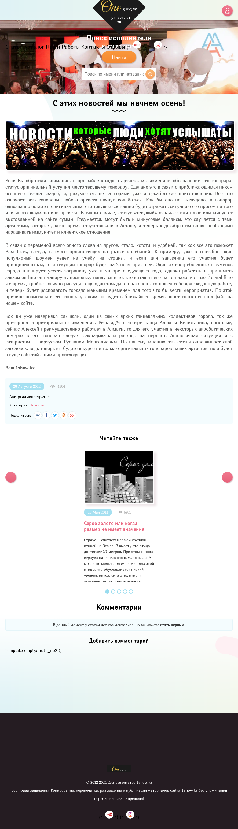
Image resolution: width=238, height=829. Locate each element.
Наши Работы (63, 47)
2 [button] (113, 591)
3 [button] (119, 591)
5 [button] (131, 591)
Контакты (93, 47)
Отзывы (115, 47)
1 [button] (107, 591)
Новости (37, 405)
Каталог (34, 47)
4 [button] (125, 591)
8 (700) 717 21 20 (119, 20)
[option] (119, 517)
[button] (10, 477)
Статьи (14, 47)
